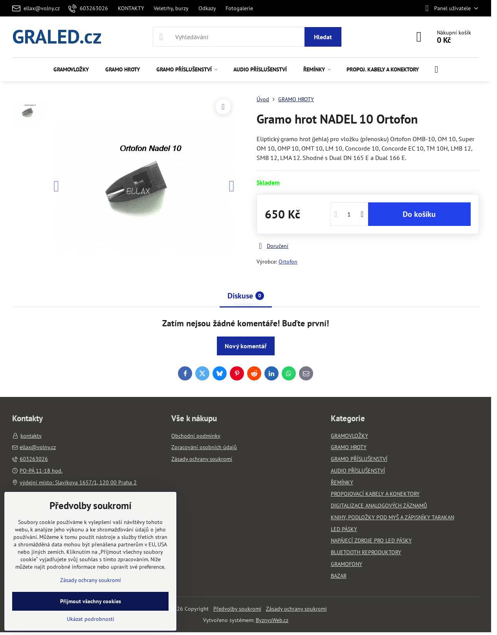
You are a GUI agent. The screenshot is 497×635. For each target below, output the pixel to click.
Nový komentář (246, 346)
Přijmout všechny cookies (90, 601)
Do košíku (419, 214)
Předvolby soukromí (237, 608)
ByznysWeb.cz (272, 620)
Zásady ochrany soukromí (296, 608)
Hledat (323, 37)
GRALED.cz (57, 37)
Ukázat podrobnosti (90, 618)
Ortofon (288, 261)
